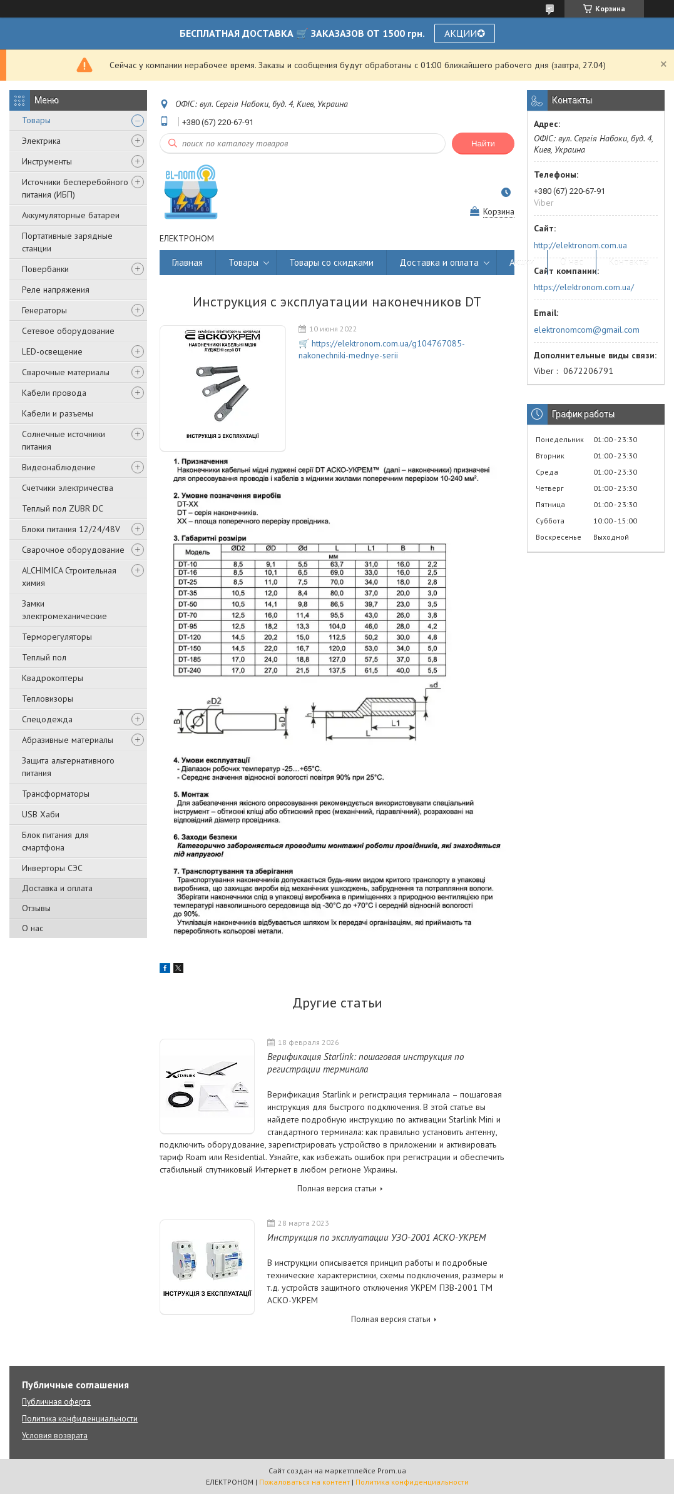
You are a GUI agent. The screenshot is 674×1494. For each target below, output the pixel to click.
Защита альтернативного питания (68, 767)
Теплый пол (44, 657)
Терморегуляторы (57, 636)
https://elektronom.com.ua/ (584, 287)
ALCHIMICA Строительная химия (69, 576)
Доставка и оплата (57, 888)
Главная (187, 262)
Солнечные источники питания (63, 440)
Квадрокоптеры (52, 678)
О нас (32, 928)
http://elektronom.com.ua (580, 245)
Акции (521, 262)
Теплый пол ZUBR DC (62, 508)
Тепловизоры (47, 698)
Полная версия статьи (337, 1188)
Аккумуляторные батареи (71, 215)
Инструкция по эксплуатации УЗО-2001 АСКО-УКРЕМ (376, 1237)
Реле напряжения (55, 289)
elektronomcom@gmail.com (587, 329)
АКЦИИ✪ (464, 33)
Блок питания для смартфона (55, 841)
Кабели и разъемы (57, 413)
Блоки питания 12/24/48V (71, 529)
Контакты (629, 262)
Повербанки (45, 269)
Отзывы (36, 908)
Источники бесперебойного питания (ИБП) (75, 188)
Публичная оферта (56, 1401)
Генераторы (44, 310)
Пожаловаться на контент (304, 1481)
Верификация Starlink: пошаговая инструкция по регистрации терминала (365, 1063)
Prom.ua (391, 1470)
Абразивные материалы (67, 739)
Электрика (41, 140)
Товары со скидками (331, 262)
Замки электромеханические (64, 610)
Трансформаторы (55, 793)
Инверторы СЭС (52, 868)
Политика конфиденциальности (80, 1418)
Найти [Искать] (483, 143)
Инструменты (47, 161)
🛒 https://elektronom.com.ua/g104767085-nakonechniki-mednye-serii (382, 349)
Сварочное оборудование (73, 549)
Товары (36, 120)
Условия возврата (55, 1435)
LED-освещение (52, 351)
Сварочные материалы (66, 372)
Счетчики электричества (67, 487)
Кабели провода (54, 392)
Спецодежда (47, 719)
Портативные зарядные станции (67, 242)
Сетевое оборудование (68, 330)
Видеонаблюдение (59, 467)
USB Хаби (40, 814)
